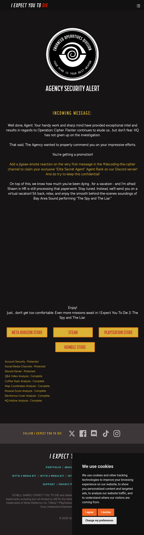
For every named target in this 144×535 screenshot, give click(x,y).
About (69, 467)
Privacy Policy (69, 484)
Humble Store (75, 347)
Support (49, 484)
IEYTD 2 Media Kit (52, 475)
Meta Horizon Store (27, 332)
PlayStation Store (118, 332)
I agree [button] (90, 512)
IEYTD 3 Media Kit (24, 475)
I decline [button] (106, 512)
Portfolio (53, 467)
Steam (73, 332)
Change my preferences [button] (99, 520)
